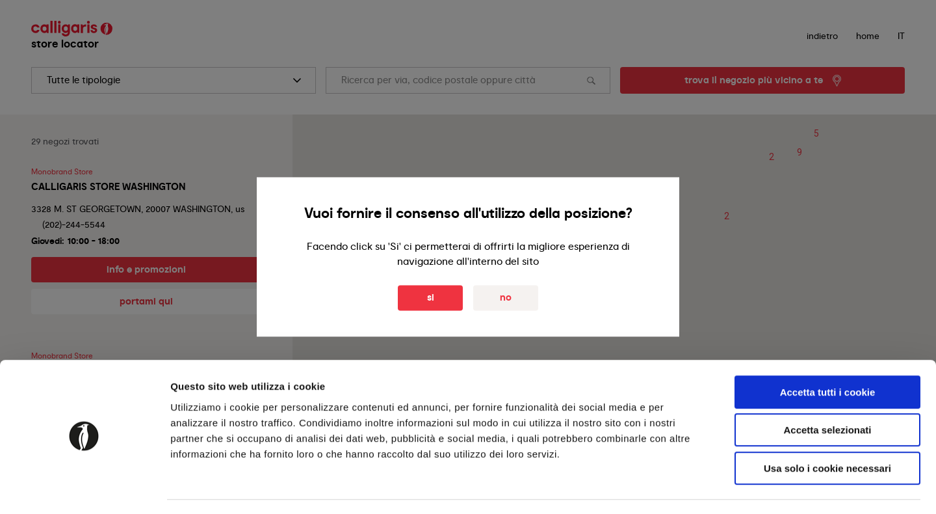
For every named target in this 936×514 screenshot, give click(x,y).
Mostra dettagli (684, 488)
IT (901, 36)
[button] (771, 157)
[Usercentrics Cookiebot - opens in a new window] (84, 488)
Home (867, 36)
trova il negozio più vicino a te (753, 80)
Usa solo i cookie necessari (827, 431)
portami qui (146, 301)
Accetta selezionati (827, 393)
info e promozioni (146, 269)
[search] (173, 80)
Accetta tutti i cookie (828, 354)
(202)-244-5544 (73, 224)
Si (430, 298)
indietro (822, 36)
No (506, 298)
